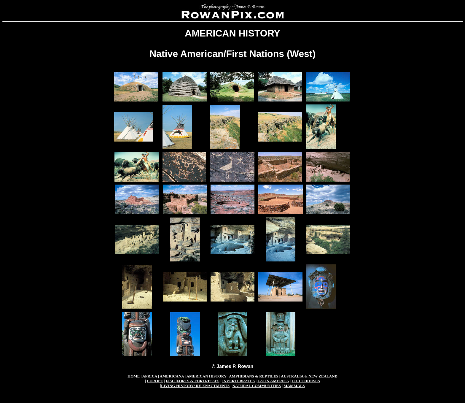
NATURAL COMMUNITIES (256, 385)
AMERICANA (172, 376)
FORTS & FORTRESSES (197, 381)
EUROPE (155, 381)
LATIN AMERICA (273, 381)
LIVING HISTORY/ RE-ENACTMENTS (195, 385)
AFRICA (149, 376)
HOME (134, 376)
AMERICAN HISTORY (207, 376)
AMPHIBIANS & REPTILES (253, 376)
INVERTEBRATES (238, 381)
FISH (170, 381)
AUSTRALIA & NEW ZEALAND (309, 376)
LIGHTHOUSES (306, 381)
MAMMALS (294, 385)
